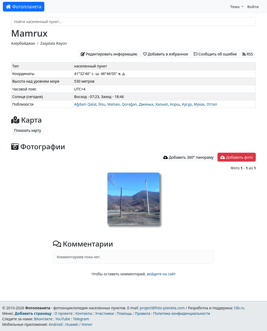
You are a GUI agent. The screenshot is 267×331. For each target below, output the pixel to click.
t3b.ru (239, 307)
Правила (142, 313)
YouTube (62, 318)
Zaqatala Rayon (53, 43)
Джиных (146, 104)
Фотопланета (23, 6)
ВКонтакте (43, 318)
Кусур (187, 104)
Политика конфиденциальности (181, 313)
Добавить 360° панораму (188, 157)
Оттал (212, 104)
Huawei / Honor (78, 324)
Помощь (124, 313)
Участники (104, 313)
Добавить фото (236, 157)
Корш (175, 104)
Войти (253, 6)
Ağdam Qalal (85, 104)
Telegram (81, 318)
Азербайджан (23, 43)
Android (56, 324)
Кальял (161, 104)
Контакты (83, 313)
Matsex (113, 104)
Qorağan (129, 104)
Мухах (199, 104)
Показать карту (27, 130)
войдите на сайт (161, 273)
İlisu (101, 104)
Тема (235, 6)
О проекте (63, 313)
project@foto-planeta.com (162, 307)
